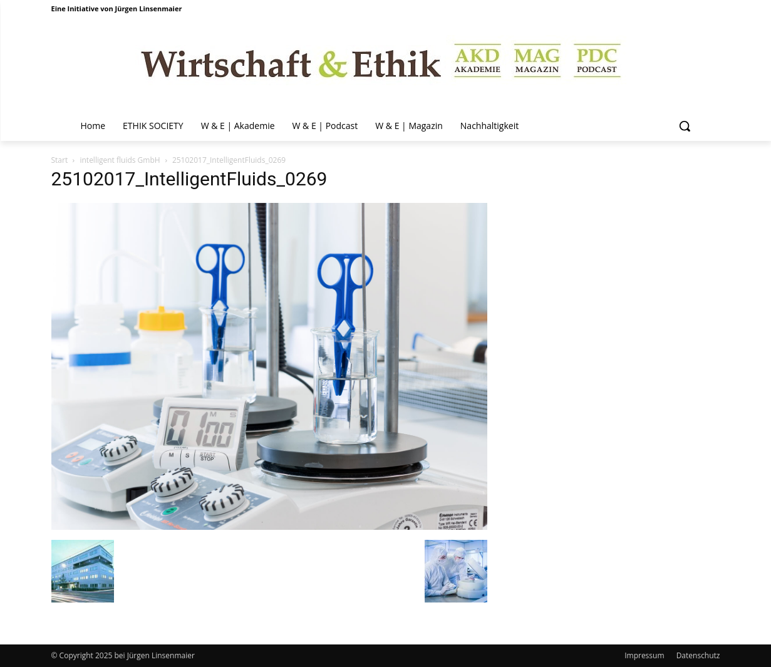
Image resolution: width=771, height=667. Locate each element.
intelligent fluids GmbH (120, 160)
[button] (685, 126)
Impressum (644, 655)
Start (59, 160)
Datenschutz (698, 655)
